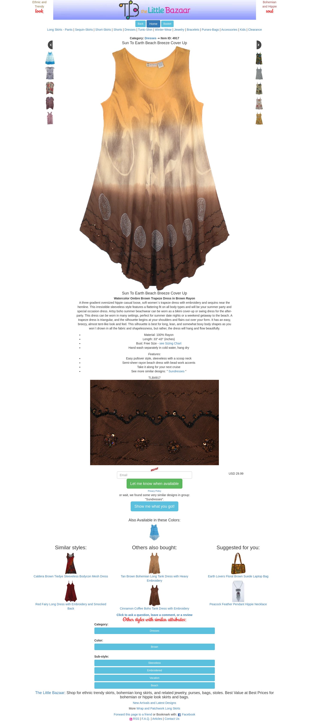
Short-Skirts (103, 29)
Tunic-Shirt (145, 29)
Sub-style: (101, 656)
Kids (243, 29)
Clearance (255, 29)
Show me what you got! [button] (154, 506)
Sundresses (177, 371)
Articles (157, 718)
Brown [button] (154, 646)
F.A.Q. (146, 718)
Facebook (188, 714)
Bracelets (193, 29)
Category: (101, 624)
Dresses (130, 29)
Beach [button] (154, 685)
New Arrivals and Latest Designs (154, 703)
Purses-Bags (210, 29)
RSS (136, 718)
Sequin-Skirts (84, 29)
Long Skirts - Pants (60, 29)
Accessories (229, 29)
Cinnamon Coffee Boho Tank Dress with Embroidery (154, 608)
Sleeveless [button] (154, 662)
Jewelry (179, 29)
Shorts (118, 29)
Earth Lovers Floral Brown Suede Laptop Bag (238, 576)
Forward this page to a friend (133, 714)
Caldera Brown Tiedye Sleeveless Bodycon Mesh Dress (71, 576)
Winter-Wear (163, 29)
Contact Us (172, 718)
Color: (98, 640)
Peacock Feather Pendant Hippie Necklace (238, 604)
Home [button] (153, 24)
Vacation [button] (154, 677)
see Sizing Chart (170, 343)
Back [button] (141, 23)
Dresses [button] (154, 630)
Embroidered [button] (154, 670)
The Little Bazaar (49, 693)
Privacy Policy (154, 491)
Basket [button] (167, 23)
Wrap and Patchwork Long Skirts (158, 708)
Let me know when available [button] (154, 483)
